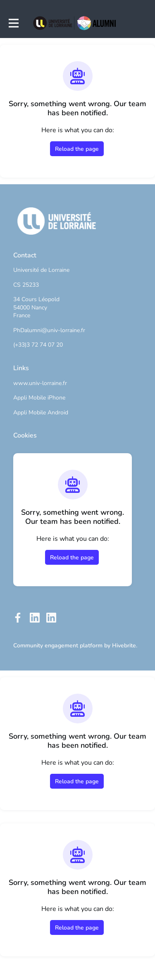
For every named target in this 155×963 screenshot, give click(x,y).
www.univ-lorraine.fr (40, 383)
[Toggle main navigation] (13, 23)
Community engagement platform (58, 645)
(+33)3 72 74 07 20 (38, 345)
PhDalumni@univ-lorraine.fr (49, 330)
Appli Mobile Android (40, 412)
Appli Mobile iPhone (39, 398)
